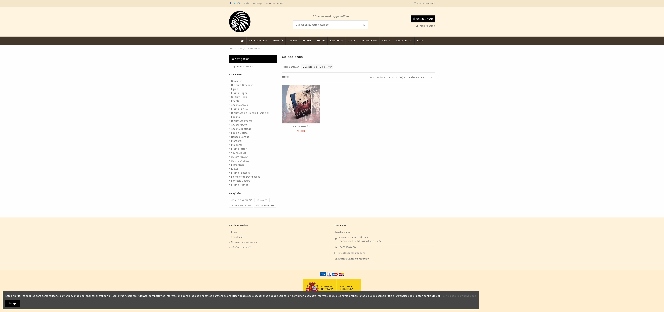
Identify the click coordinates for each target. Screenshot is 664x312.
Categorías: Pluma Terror (317, 66)
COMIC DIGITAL (240, 160)
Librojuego (237, 164)
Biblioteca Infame (241, 120)
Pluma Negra (239, 93)
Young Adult (238, 152)
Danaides (236, 81)
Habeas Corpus (240, 136)
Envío (246, 3)
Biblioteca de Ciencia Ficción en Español (250, 114)
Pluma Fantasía (240, 172)
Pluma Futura (239, 108)
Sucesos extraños (301, 126)
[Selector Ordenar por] (416, 77)
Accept (13, 303)
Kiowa (234, 168)
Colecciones (236, 74)
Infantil (235, 101)
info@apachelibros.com (351, 253)
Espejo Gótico (239, 132)
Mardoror (236, 140)
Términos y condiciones (244, 242)
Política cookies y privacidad (459, 295)
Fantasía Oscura (240, 180)
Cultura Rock (239, 97)
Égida (234, 89)
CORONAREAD (239, 156)
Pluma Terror (239, 148)
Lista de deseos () (424, 3)
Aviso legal (258, 3)
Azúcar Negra (239, 124)
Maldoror (236, 144)
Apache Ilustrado (241, 128)
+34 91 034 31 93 (347, 247)
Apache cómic (239, 104)
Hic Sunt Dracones (242, 85)
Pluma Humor (239, 184)
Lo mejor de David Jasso (245, 176)
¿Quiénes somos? (274, 3)
